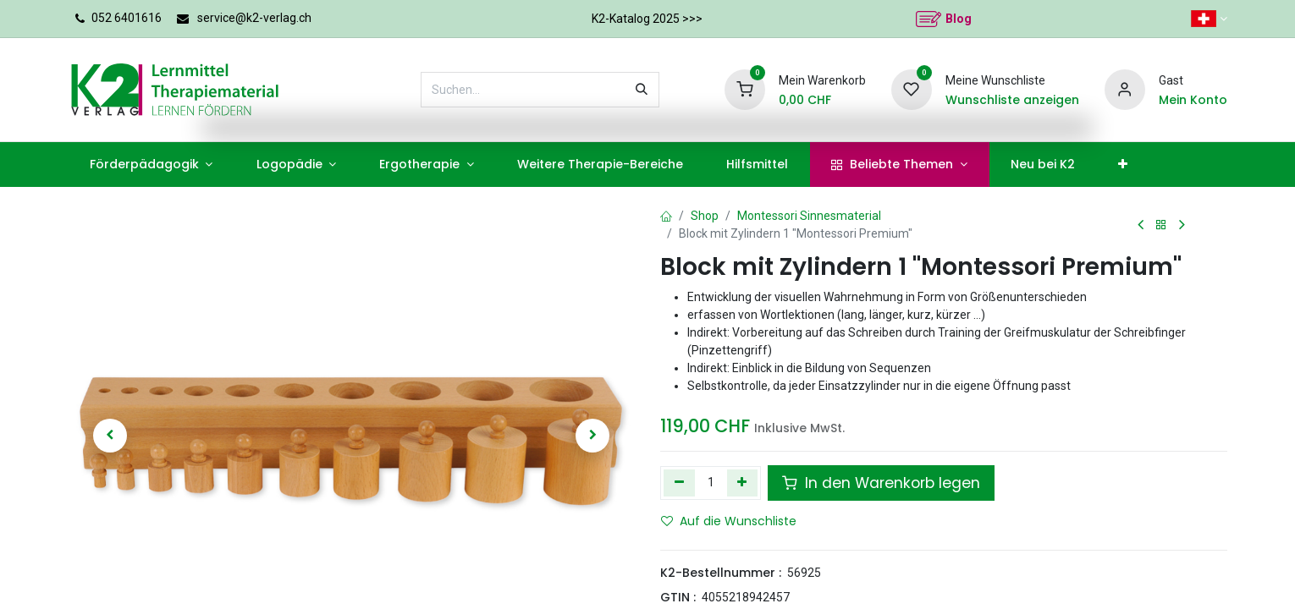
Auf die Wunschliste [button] (728, 521)
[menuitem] (151, 164)
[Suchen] (642, 90)
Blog (958, 18)
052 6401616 (126, 18)
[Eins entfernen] (679, 483)
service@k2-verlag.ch (254, 18)
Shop (705, 215)
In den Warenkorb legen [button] (881, 483)
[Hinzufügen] (742, 483)
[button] (110, 436)
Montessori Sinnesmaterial (809, 215)
